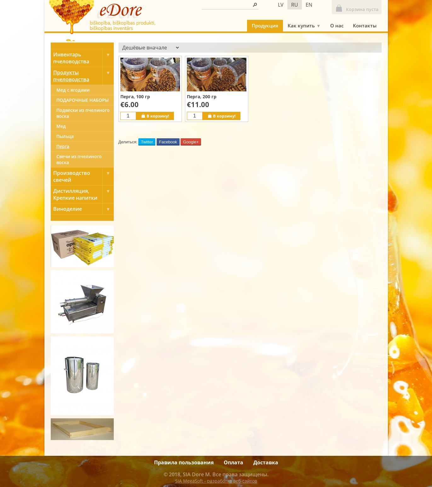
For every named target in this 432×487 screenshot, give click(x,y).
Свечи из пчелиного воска (79, 159)
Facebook (168, 142)
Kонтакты (365, 25)
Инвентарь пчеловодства (83, 58)
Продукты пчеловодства (83, 76)
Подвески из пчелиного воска (83, 113)
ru (294, 4)
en (309, 4)
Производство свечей (83, 176)
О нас (336, 25)
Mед (61, 126)
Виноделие (83, 208)
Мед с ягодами (72, 90)
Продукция (265, 25)
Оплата (233, 462)
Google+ (191, 142)
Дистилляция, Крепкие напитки (83, 194)
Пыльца (65, 136)
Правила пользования (184, 462)
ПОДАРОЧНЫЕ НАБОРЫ (82, 100)
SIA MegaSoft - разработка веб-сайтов (216, 481)
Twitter (147, 142)
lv (281, 4)
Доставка (265, 462)
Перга (62, 146)
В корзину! (155, 115)
